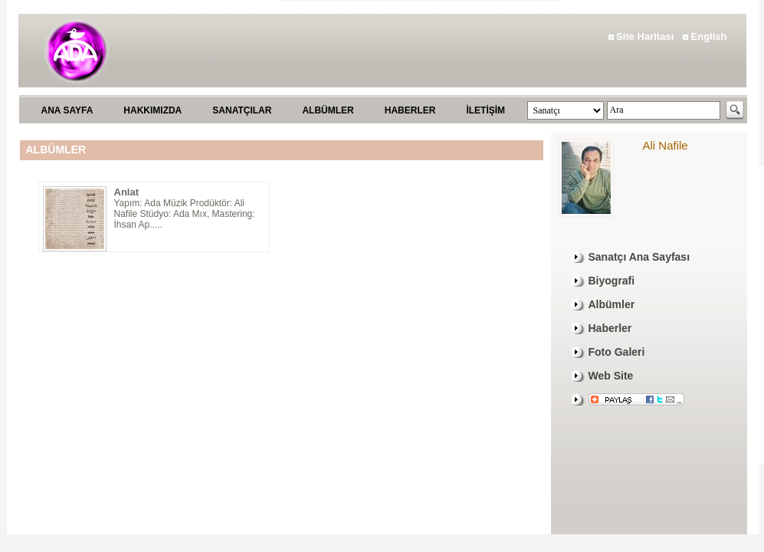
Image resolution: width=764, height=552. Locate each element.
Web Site (611, 376)
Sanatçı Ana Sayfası (639, 257)
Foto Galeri (617, 352)
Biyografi (612, 280)
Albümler (612, 304)
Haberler (610, 328)
